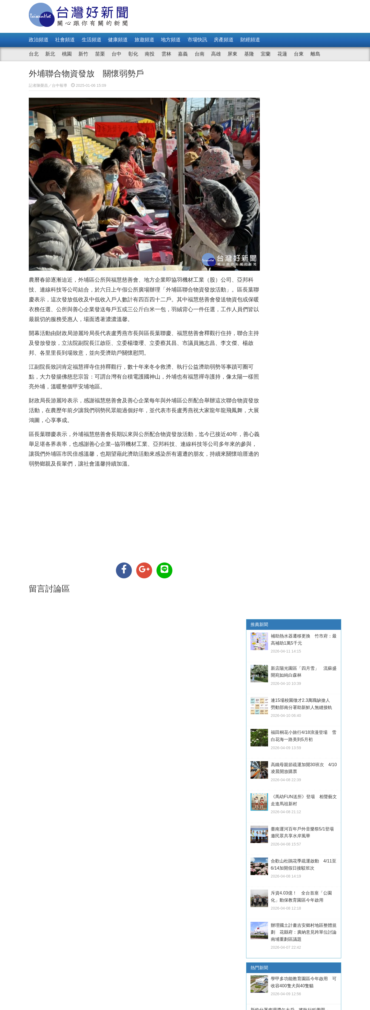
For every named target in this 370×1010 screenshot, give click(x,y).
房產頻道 (224, 39)
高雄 (216, 54)
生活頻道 (91, 39)
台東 (299, 54)
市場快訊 (197, 39)
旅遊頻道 (144, 39)
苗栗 (100, 54)
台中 (116, 54)
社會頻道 (65, 39)
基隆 (249, 54)
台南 (199, 54)
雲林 (166, 54)
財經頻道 (250, 39)
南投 (150, 54)
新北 (50, 54)
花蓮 (282, 54)
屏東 (232, 54)
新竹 (83, 54)
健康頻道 (118, 39)
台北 (34, 54)
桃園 (67, 54)
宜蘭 (266, 54)
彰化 (133, 54)
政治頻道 (39, 39)
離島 (315, 54)
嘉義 (183, 54)
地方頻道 (171, 39)
